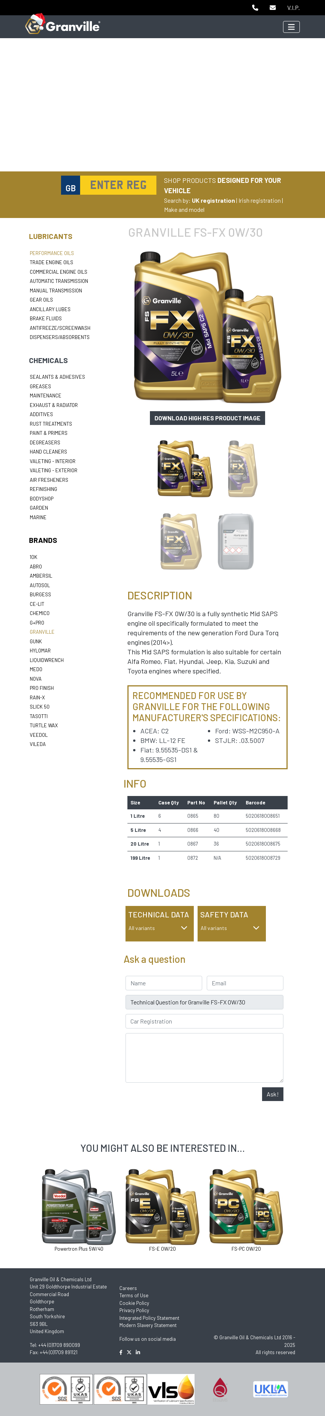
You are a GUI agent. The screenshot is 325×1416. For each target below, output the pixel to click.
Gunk (36, 641)
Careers (128, 1288)
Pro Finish (42, 688)
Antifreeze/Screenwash (60, 328)
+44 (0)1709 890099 (59, 1345)
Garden (39, 508)
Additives (41, 414)
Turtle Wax (44, 725)
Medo (36, 669)
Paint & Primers (49, 433)
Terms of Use (133, 1295)
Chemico (40, 613)
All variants (158, 928)
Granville (42, 632)
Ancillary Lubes (50, 309)
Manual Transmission (56, 290)
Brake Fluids (46, 318)
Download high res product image (207, 417)
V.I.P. (293, 7)
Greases (40, 386)
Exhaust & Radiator (54, 405)
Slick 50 (40, 707)
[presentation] (183, 1102)
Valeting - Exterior (53, 470)
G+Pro (37, 623)
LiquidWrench (47, 660)
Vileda (38, 744)
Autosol (40, 585)
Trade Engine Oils (51, 262)
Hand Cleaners (48, 452)
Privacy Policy (134, 1310)
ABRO (36, 566)
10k (33, 557)
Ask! (273, 1094)
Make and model (184, 209)
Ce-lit (37, 604)
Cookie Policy (134, 1303)
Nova (36, 679)
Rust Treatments (51, 424)
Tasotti (39, 716)
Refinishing (43, 489)
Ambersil (41, 576)
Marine (38, 517)
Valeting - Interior (53, 461)
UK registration (213, 200)
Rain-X (37, 697)
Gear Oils (41, 300)
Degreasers (45, 442)
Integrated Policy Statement (149, 1318)
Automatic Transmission (59, 281)
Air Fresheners (49, 480)
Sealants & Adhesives (57, 377)
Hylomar (40, 650)
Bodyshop (41, 499)
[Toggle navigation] (291, 27)
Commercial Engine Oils (58, 272)
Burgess (40, 594)
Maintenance (45, 395)
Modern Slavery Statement (148, 1325)
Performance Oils (52, 253)
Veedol (39, 735)
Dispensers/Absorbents (60, 337)
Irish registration (259, 200)
